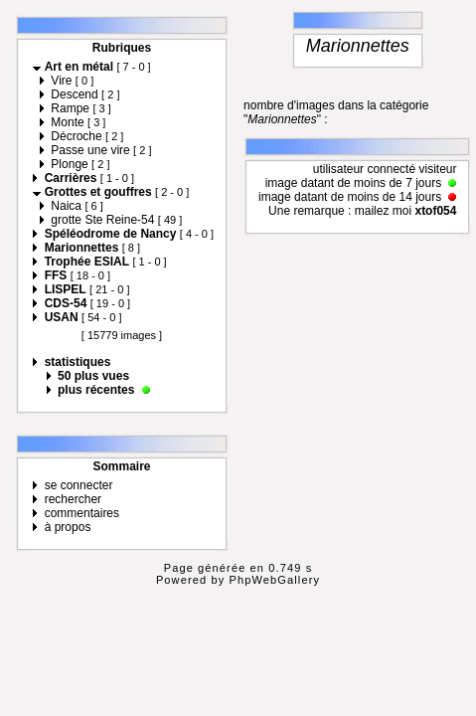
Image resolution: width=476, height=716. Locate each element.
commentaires (82, 513)
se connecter (79, 485)
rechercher (73, 499)
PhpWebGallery (275, 580)
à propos (68, 527)
